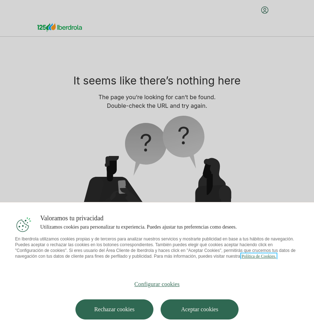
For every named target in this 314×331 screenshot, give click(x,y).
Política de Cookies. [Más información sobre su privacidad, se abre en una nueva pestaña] (258, 273)
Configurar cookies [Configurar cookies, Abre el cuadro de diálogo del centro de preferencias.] (157, 301)
